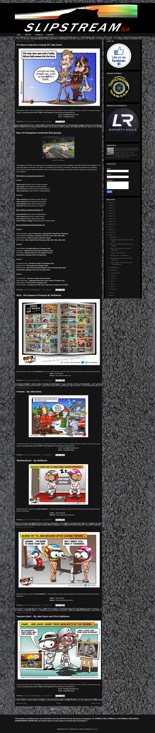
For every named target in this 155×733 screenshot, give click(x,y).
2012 (110, 295)
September (114, 273)
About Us (28, 34)
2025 (110, 205)
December (114, 237)
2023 (110, 211)
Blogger (94, 729)
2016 (110, 229)
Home (19, 34)
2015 (110, 232)
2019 (110, 221)
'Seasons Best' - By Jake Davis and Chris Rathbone (42, 616)
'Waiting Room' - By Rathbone (31, 460)
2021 (110, 216)
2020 (110, 219)
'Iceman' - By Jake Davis (29, 391)
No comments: (47, 121)
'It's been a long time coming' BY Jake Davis (39, 45)
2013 (110, 292)
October (113, 270)
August (113, 275)
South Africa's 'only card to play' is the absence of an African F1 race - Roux (126, 149)
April (112, 286)
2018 (110, 224)
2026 (110, 202)
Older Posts (95, 703)
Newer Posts (21, 703)
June (112, 281)
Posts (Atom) (63, 709)
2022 (110, 213)
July (112, 278)
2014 (110, 235)
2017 (110, 227)
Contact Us (39, 34)
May (112, 284)
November (114, 267)
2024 (110, 208)
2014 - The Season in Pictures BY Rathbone (38, 295)
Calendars (50, 34)
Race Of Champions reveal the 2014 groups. (39, 133)
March (113, 289)
